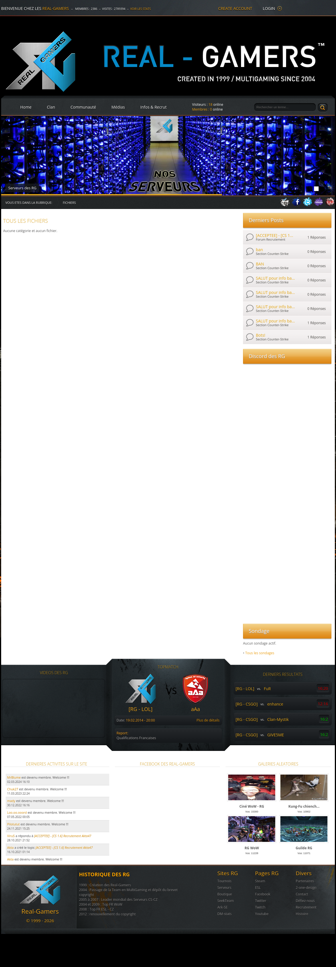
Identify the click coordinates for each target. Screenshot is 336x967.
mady (11, 801)
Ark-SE (222, 907)
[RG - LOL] (141, 709)
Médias (118, 107)
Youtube (261, 913)
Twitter (260, 900)
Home (26, 107)
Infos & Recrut (153, 107)
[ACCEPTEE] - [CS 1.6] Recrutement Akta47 (64, 847)
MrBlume (14, 777)
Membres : (202, 109)
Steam (260, 881)
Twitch (260, 907)
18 (210, 104)
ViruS (11, 836)
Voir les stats (140, 9)
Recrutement (306, 907)
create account (235, 8)
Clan (51, 107)
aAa (195, 709)
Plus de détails (208, 720)
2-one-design (306, 887)
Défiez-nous (305, 900)
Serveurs (224, 887)
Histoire (302, 913)
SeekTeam (225, 900)
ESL (258, 887)
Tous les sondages (259, 653)
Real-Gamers (55, 8)
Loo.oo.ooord (17, 812)
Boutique (224, 894)
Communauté (83, 107)
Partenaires (305, 881)
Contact (302, 894)
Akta (10, 847)
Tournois (224, 881)
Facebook (262, 894)
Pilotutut (13, 824)
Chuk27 (12, 789)
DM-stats (224, 913)
